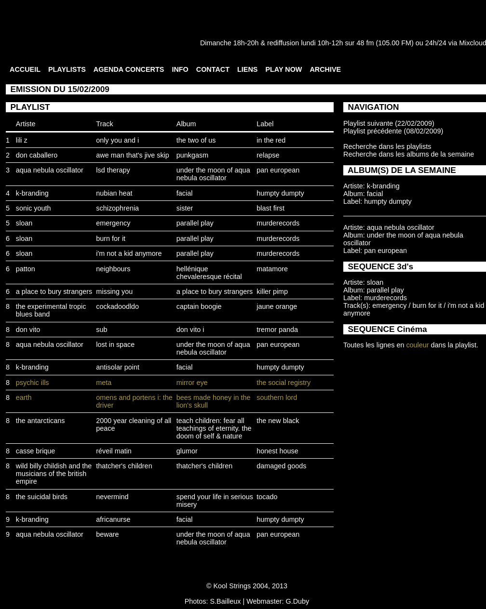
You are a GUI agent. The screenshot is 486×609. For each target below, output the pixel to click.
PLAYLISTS (67, 69)
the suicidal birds (42, 497)
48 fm (365, 43)
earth (24, 397)
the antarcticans (40, 420)
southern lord (276, 397)
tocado (266, 497)
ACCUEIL (25, 69)
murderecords (277, 223)
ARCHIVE (325, 69)
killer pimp (272, 291)
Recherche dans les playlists (387, 146)
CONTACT (213, 69)
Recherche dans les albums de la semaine (408, 154)
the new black (277, 420)
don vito (28, 329)
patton (25, 269)
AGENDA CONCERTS (129, 69)
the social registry (283, 382)
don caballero (36, 155)
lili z (21, 140)
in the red (270, 140)
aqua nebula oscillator (49, 170)
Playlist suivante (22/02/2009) (388, 123)
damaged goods (281, 466)
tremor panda (277, 329)
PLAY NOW (283, 69)
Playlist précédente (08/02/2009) (393, 131)
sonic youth (33, 208)
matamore (272, 269)
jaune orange (276, 306)
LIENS (247, 69)
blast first (270, 208)
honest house (277, 451)
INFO (180, 69)
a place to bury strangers (54, 291)
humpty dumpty (280, 193)
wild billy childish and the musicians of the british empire (54, 473)
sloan (24, 223)
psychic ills (32, 382)
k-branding (32, 193)
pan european (277, 170)
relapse (267, 155)
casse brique (35, 451)
